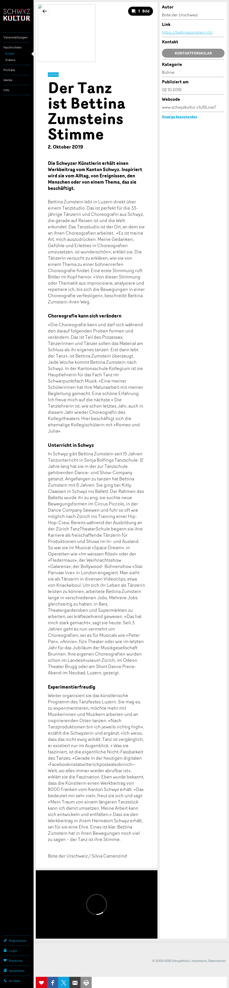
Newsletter (14, 970)
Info (6, 90)
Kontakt (11, 980)
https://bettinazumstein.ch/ (187, 32)
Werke (7, 80)
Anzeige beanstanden (179, 116)
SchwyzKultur (16, 15)
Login (10, 950)
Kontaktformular (193, 53)
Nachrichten (12, 47)
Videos (10, 59)
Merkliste (12, 960)
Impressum (199, 961)
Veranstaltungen (15, 37)
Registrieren (15, 940)
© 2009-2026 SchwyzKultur (171, 961)
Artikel (10, 53)
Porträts (9, 69)
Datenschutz (217, 961)
